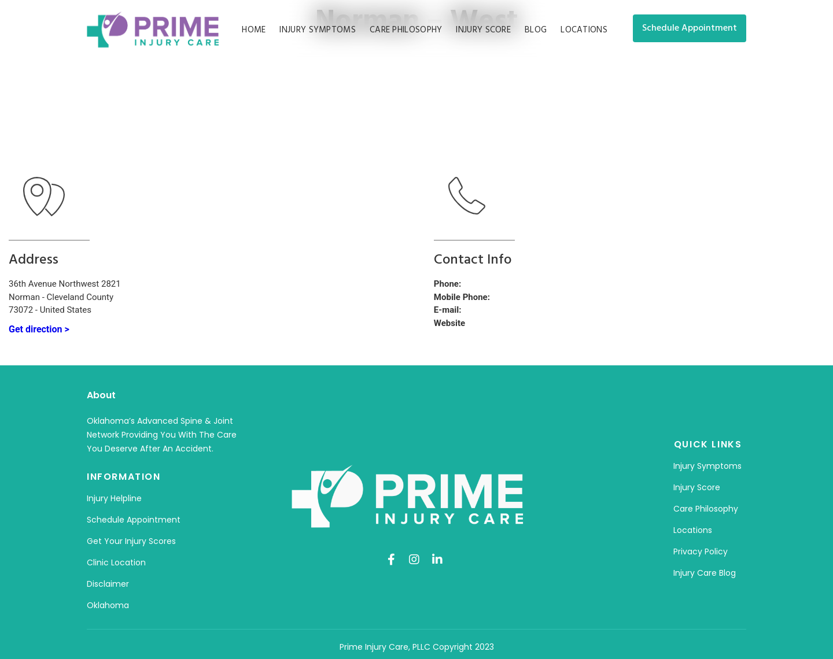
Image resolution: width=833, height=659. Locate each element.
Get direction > (39, 329)
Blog (536, 30)
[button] (689, 28)
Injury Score (483, 30)
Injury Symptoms (317, 30)
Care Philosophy (406, 30)
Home (254, 30)
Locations (584, 30)
